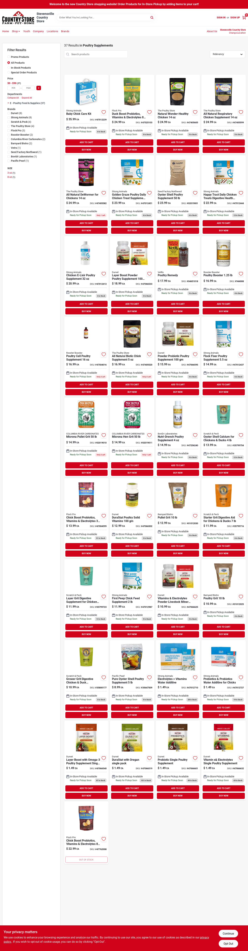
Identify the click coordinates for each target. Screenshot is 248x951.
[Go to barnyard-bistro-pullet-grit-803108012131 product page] (178, 518)
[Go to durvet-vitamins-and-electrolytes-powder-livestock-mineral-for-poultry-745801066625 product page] (178, 599)
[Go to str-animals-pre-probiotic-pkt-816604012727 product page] (223, 680)
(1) (16, 147)
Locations (52, 31)
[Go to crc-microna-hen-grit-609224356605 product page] (132, 437)
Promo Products (20, 57)
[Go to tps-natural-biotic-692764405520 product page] (132, 356)
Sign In (221, 17)
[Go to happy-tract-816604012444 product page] (223, 195)
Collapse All (13, 98)
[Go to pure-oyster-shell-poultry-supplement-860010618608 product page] (132, 680)
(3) (18, 130)
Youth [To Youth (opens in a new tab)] (26, 31)
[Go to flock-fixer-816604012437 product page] (223, 356)
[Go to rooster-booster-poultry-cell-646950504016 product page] (86, 356)
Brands (65, 31)
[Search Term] (106, 17)
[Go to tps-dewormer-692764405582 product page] (86, 195)
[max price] (28, 88)
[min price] (13, 88)
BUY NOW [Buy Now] (86, 150)
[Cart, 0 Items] (244, 17)
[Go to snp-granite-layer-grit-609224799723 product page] (86, 599)
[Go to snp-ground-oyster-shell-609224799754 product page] (223, 437)
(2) (22, 134)
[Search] (152, 17)
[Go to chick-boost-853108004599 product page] (86, 518)
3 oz (11, 172)
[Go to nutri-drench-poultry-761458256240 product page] (178, 437)
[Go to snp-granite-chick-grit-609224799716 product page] (223, 518)
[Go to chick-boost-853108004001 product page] (86, 832)
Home (5, 31)
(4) (21, 121)
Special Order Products (24, 72)
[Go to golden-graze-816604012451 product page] (132, 195)
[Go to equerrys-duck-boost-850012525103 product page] (132, 114)
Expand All (27, 98)
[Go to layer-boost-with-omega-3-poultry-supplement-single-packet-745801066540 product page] (86, 760)
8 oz (11, 177)
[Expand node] (8, 103)
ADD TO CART (86, 142)
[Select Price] (38, 88)
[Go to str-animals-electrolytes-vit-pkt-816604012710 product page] (178, 680)
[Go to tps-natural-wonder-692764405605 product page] (178, 114)
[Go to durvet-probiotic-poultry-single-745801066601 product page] (178, 760)
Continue (228, 933)
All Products (18, 63)
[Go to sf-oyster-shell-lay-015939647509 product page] (178, 195)
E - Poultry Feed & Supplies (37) (27, 103)
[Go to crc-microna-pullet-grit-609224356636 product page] (86, 437)
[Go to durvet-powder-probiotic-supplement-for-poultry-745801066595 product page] (178, 356)
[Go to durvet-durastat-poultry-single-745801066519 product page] (132, 760)
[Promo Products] (8, 57)
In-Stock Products (21, 68)
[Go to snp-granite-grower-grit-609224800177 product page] (86, 680)
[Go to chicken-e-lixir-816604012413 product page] (86, 276)
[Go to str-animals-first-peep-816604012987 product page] (132, 599)
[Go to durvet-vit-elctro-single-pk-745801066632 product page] (223, 760)
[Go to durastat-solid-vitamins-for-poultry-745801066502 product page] (132, 518)
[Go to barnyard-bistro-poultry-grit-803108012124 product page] (223, 599)
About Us (212, 31)
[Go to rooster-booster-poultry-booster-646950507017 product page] (223, 276)
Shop (15, 31)
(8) (16, 113)
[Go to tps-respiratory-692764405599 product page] (223, 114)
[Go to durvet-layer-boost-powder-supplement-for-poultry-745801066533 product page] (132, 276)
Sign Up (235, 17)
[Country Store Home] (18, 17)
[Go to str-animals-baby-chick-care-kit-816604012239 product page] (86, 114)
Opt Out (228, 943)
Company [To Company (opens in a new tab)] (38, 31)
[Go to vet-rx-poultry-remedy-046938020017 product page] (178, 276)
